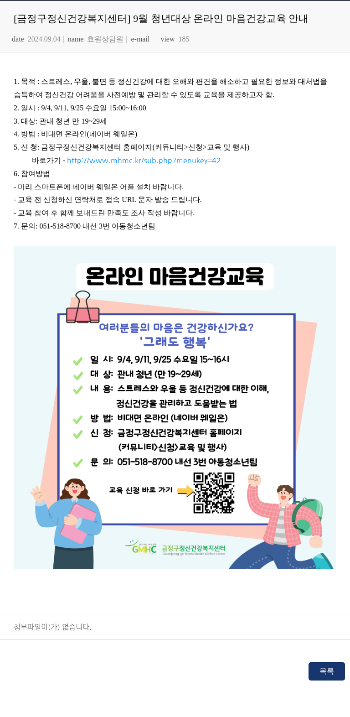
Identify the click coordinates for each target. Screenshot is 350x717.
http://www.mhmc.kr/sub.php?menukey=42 (144, 160)
